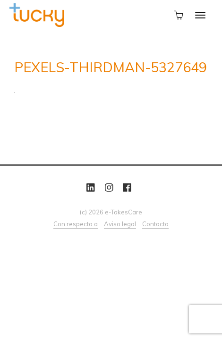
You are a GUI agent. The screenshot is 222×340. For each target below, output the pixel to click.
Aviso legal (120, 224)
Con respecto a (75, 224)
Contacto (155, 224)
